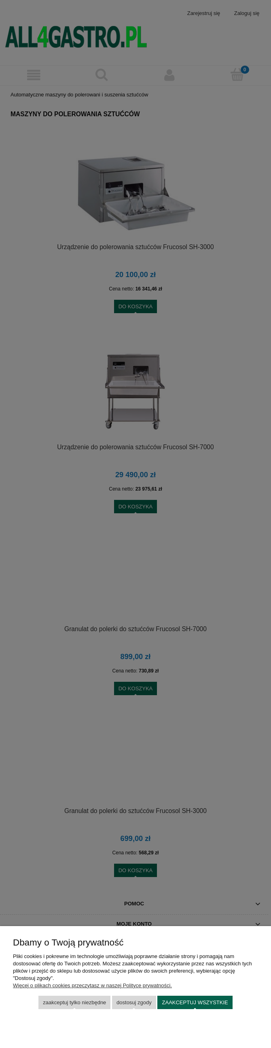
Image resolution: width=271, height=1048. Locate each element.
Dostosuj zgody (134, 1002)
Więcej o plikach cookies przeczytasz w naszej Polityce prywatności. (92, 985)
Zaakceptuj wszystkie (195, 1002)
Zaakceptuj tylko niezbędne (74, 1002)
